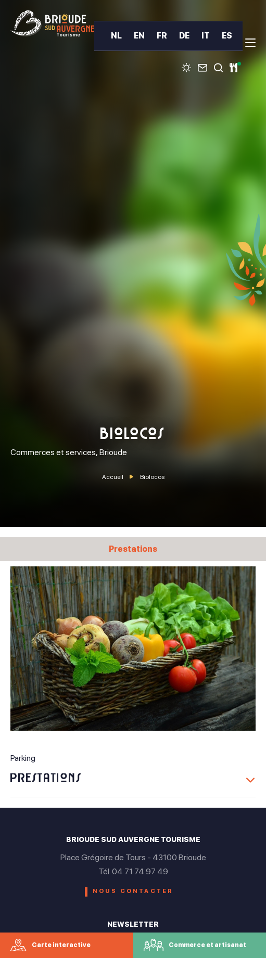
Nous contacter (133, 891)
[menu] (250, 42)
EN (139, 36)
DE (184, 36)
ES (227, 36)
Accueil (112, 477)
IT (205, 36)
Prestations (133, 549)
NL (116, 36)
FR (162, 36)
